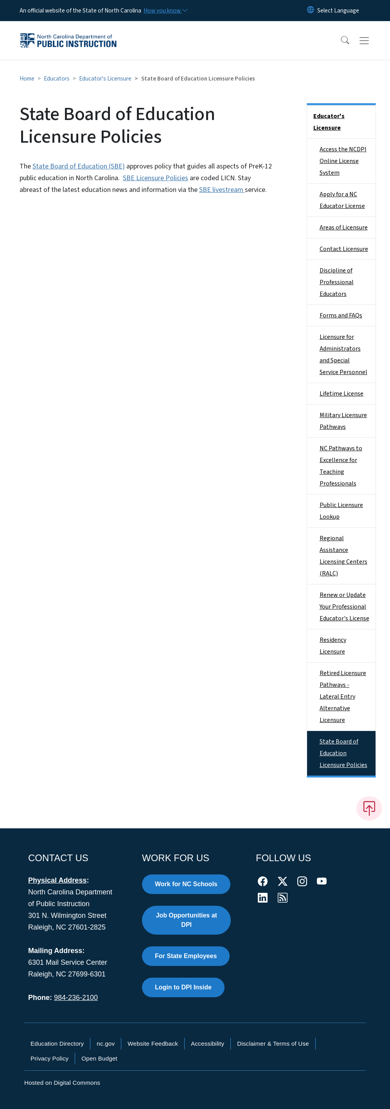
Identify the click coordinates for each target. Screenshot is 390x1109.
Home (27, 78)
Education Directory (57, 1043)
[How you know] (165, 10)
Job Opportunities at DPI (186, 920)
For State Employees (186, 956)
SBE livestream (222, 190)
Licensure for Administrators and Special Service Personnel (343, 354)
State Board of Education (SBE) (78, 166)
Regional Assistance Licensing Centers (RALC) (343, 556)
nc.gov (106, 1043)
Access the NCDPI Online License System (343, 161)
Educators (57, 78)
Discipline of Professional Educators (337, 282)
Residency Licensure (333, 646)
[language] (338, 10)
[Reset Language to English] (310, 10)
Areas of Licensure (344, 227)
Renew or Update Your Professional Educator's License (344, 607)
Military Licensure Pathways (343, 421)
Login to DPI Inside (183, 987)
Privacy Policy (49, 1058)
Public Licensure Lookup (341, 511)
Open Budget (99, 1058)
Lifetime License (341, 393)
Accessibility (207, 1043)
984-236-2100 (76, 998)
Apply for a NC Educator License (342, 200)
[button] (340, 40)
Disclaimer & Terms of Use (273, 1043)
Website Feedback (153, 1043)
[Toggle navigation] (371, 40)
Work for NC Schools (186, 884)
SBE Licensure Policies (155, 178)
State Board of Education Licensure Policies (343, 753)
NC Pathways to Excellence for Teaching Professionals (341, 466)
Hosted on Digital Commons (62, 1082)
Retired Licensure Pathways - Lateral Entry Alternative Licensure (343, 696)
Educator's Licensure (105, 78)
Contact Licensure (344, 249)
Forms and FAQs (341, 315)
